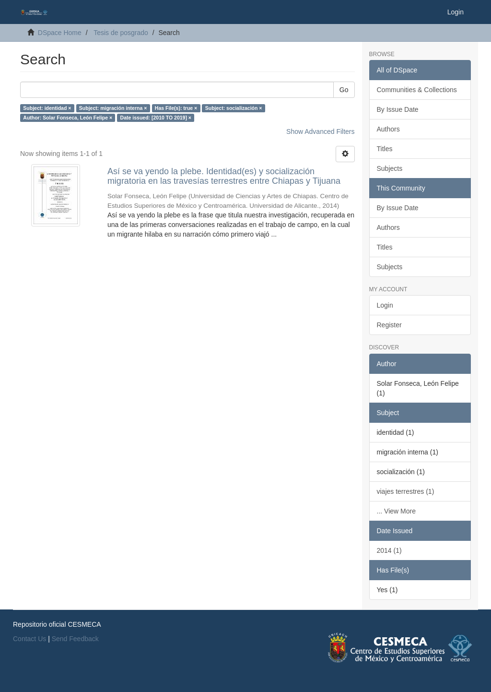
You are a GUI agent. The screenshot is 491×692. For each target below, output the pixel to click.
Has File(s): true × (176, 108)
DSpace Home (60, 32)
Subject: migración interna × (113, 108)
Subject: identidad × (47, 108)
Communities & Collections (417, 90)
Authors (388, 129)
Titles (385, 149)
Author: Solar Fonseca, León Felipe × (67, 117)
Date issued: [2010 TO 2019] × (155, 117)
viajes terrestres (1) (405, 491)
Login (385, 305)
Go (344, 90)
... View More (396, 511)
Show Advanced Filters (320, 131)
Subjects (390, 168)
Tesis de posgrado (121, 32)
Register (389, 325)
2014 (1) (389, 550)
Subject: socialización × (233, 108)
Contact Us (29, 639)
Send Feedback (75, 639)
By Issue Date (398, 109)
